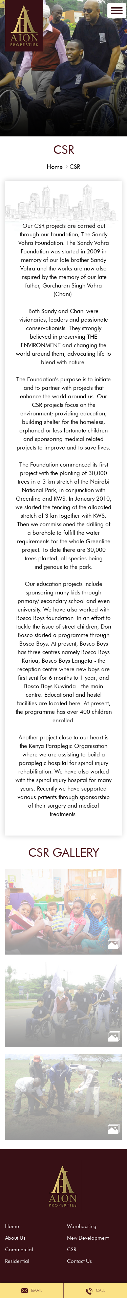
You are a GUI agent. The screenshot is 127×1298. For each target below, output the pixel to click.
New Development (88, 1238)
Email (31, 1290)
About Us (15, 1238)
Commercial (19, 1250)
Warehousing (82, 1226)
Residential (17, 1261)
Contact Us (79, 1261)
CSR (74, 167)
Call (95, 1290)
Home (55, 167)
